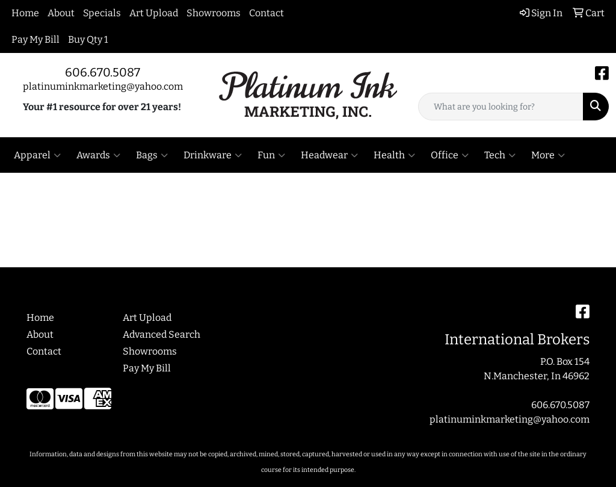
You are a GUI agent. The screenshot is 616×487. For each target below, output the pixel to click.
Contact (266, 13)
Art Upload (153, 13)
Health (394, 155)
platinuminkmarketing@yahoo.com (103, 86)
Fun (271, 155)
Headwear (329, 155)
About (61, 13)
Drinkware (212, 155)
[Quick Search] (501, 106)
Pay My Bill (35, 39)
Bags (152, 155)
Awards (98, 155)
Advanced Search (161, 334)
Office (450, 155)
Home (25, 13)
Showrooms (213, 13)
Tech (500, 155)
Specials (102, 13)
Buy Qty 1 (88, 39)
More (548, 155)
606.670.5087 (102, 72)
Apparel (37, 155)
